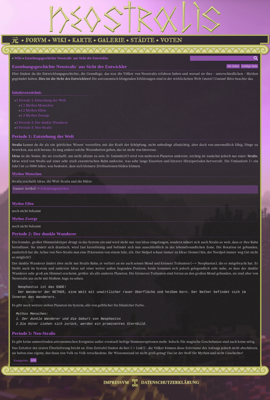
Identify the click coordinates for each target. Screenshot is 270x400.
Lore (33, 360)
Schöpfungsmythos (55, 188)
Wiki (18, 58)
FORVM (35, 40)
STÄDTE (142, 40)
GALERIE (111, 40)
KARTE (82, 40)
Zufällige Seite (249, 66)
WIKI (59, 40)
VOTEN (171, 40)
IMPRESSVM (116, 383)
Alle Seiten (233, 66)
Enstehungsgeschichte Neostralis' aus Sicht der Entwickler (66, 58)
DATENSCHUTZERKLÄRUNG (170, 383)
